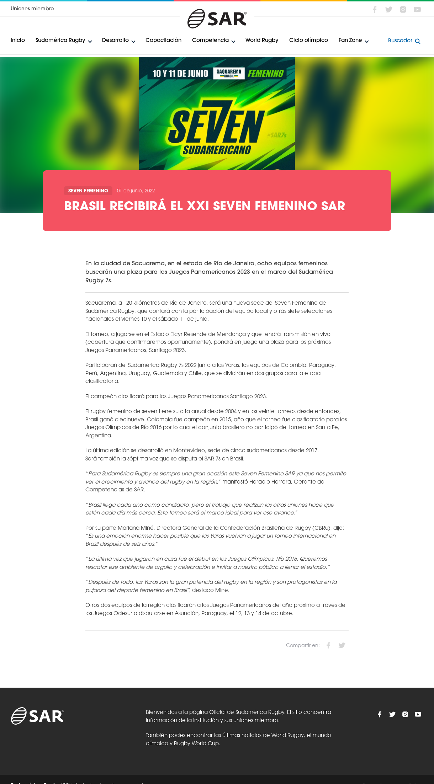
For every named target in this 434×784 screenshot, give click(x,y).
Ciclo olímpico (308, 40)
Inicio (18, 40)
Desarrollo (115, 40)
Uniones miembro (32, 9)
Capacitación (163, 40)
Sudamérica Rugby (60, 40)
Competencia (210, 40)
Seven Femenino (88, 191)
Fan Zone (350, 40)
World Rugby (262, 40)
